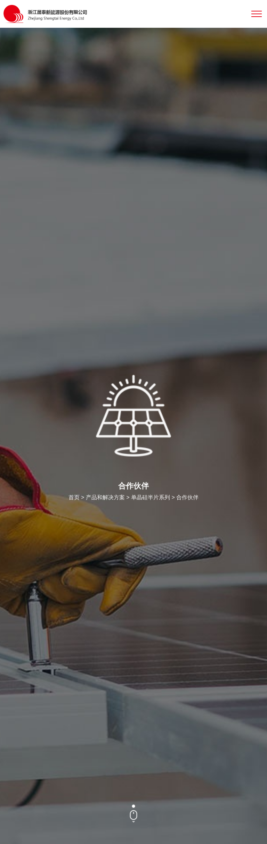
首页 (74, 498)
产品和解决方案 (105, 498)
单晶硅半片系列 (150, 498)
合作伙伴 (187, 498)
